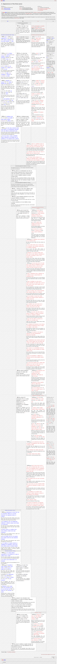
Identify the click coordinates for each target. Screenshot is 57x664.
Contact (4, 662)
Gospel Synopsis (36, 657)
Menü (55, 0)
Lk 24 (39, 7)
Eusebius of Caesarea (37, 12)
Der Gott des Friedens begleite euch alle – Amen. (48, 654)
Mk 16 (21, 7)
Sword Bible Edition (29, 13)
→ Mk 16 (18, 36)
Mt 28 (2, 7)
